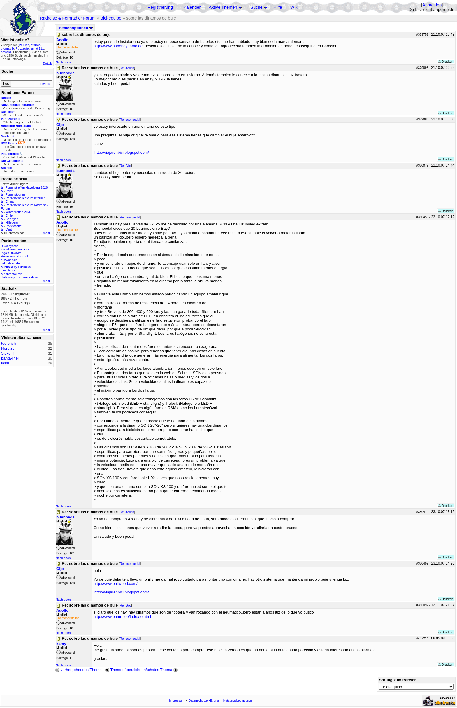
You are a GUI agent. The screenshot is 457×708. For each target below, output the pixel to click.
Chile (9, 215)
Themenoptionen (75, 28)
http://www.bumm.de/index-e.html (122, 616)
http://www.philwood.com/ (115, 583)
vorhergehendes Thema (78, 669)
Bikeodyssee (9, 246)
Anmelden (432, 5)
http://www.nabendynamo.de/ (119, 46)
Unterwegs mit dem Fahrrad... (21, 277)
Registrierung (160, 7)
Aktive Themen (223, 7)
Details (47, 63)
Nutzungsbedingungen (238, 700)
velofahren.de (10, 263)
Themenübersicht (122, 669)
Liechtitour (8, 270)
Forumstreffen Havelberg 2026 (27, 187)
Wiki (294, 7)
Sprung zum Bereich (398, 680)
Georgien (12, 219)
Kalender (192, 7)
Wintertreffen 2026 (18, 212)
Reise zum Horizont (14, 256)
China (10, 201)
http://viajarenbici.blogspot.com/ (121, 152)
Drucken (445, 61)
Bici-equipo (111, 18)
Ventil (9, 229)
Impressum (176, 700)
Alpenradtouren (11, 274)
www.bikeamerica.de (15, 249)
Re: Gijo (125, 165)
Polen (9, 191)
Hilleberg (12, 222)
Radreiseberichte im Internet (25, 198)
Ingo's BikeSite (11, 253)
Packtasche (14, 226)
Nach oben (63, 62)
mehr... (47, 233)
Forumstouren (15, 194)
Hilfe (277, 7)
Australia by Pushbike (16, 267)
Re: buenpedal (130, 119)
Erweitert (46, 83)
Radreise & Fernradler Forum (68, 18)
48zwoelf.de (9, 260)
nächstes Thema (161, 669)
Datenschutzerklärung (204, 700)
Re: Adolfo (127, 68)
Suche (256, 7)
